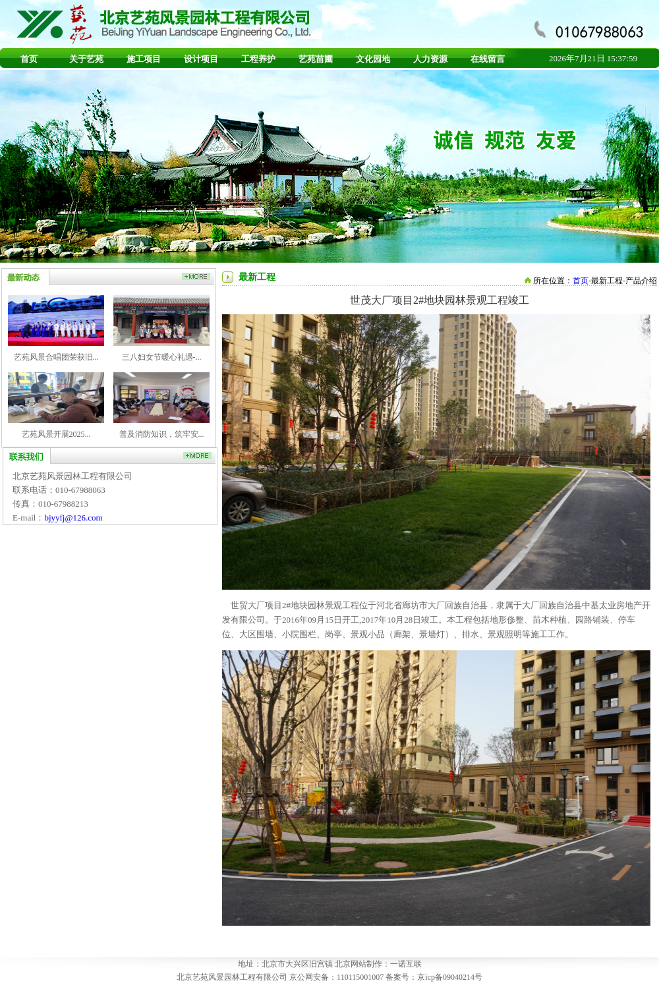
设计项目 (201, 59)
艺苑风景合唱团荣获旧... (56, 357)
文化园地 (373, 59)
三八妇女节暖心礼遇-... (162, 357)
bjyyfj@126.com (73, 517)
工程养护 (258, 59)
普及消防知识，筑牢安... (161, 434)
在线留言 (488, 59)
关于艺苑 (86, 59)
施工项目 (144, 59)
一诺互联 (406, 964)
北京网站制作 (358, 964)
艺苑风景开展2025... (56, 434)
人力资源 (430, 59)
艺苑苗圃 (316, 59)
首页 (29, 59)
